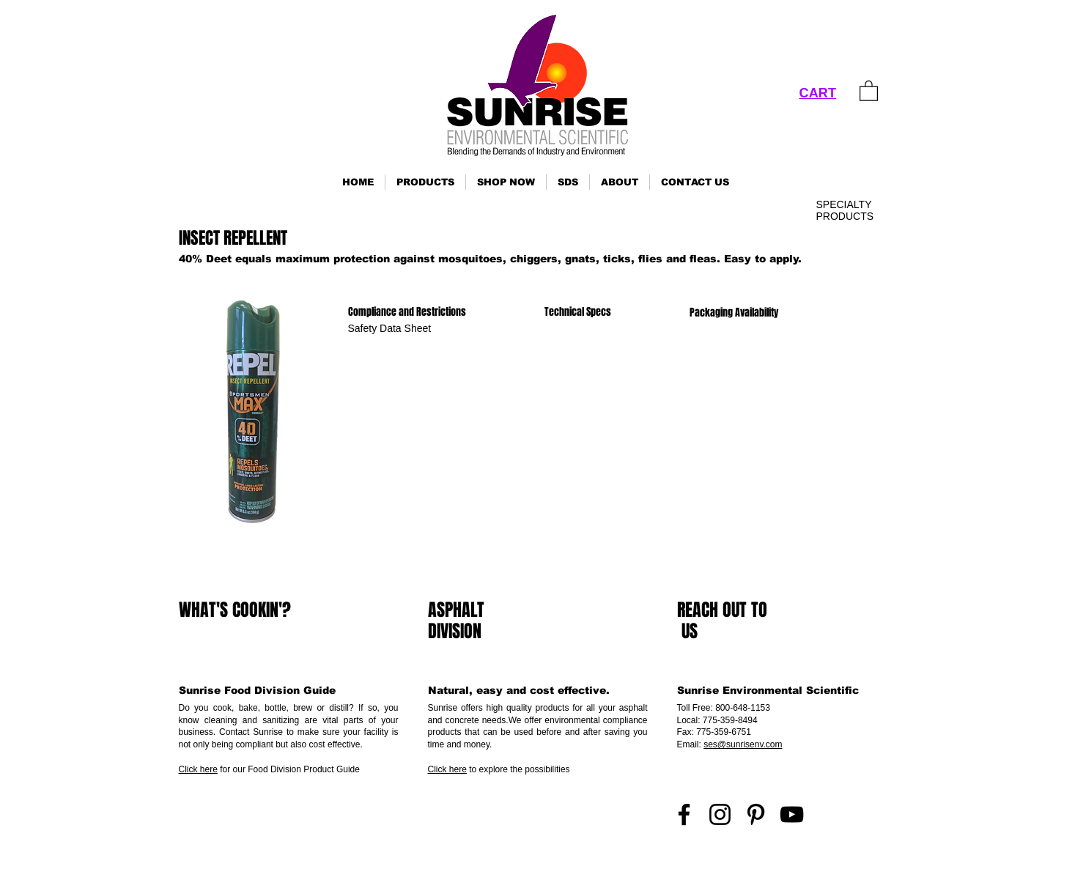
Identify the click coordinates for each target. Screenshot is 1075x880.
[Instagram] (720, 814)
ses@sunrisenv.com (742, 744)
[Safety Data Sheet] (390, 329)
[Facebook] (684, 814)
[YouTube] (791, 814)
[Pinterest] (756, 814)
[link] (869, 90)
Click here (198, 769)
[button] (425, 182)
